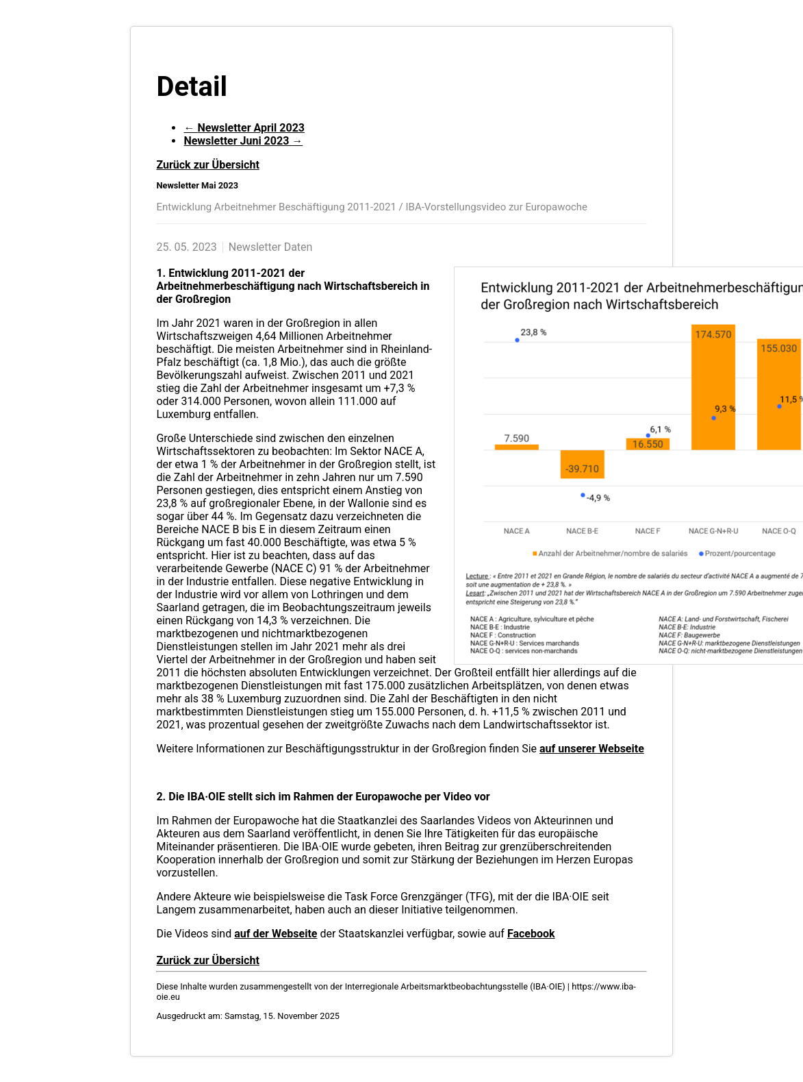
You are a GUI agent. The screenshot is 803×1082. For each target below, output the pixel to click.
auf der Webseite (275, 933)
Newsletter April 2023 (244, 127)
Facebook (531, 933)
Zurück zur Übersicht (207, 164)
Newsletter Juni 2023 (243, 140)
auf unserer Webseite (591, 748)
